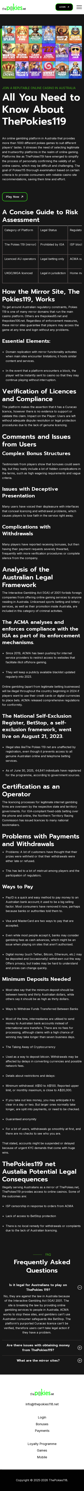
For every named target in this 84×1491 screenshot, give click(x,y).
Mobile (42, 1457)
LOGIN (64, 7)
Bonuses (42, 1424)
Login (42, 1417)
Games (42, 1450)
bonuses (58, 464)
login (35, 330)
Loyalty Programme (42, 1444)
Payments (42, 1431)
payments (40, 1109)
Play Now (14, 197)
